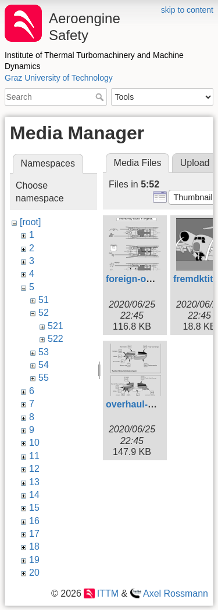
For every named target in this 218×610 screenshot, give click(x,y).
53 (43, 352)
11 (34, 456)
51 (43, 300)
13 (34, 482)
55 (43, 377)
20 (34, 572)
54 (43, 365)
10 (34, 442)
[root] (30, 222)
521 (55, 326)
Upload (195, 163)
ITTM (108, 593)
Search (100, 97)
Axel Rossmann (175, 593)
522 (55, 339)
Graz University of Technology (59, 77)
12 (34, 469)
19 (34, 560)
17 (34, 534)
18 (34, 546)
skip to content (187, 10)
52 (43, 312)
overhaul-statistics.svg (156, 404)
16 (34, 521)
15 (34, 507)
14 (34, 495)
